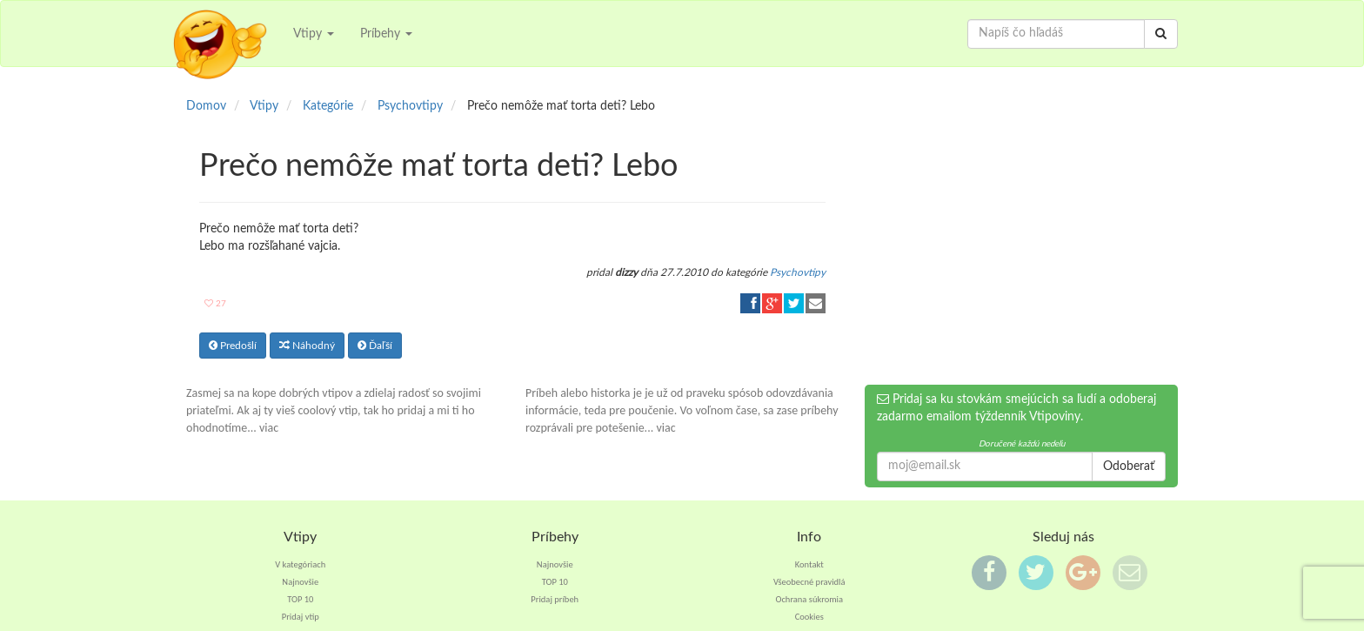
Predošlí (233, 345)
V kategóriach (300, 564)
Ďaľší (375, 345)
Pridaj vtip (300, 616)
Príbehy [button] (386, 34)
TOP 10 (300, 599)
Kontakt (809, 564)
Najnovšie (300, 581)
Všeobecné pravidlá (809, 581)
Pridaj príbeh (554, 599)
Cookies (809, 616)
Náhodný (307, 345)
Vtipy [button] (313, 34)
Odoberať (1128, 466)
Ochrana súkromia (809, 599)
